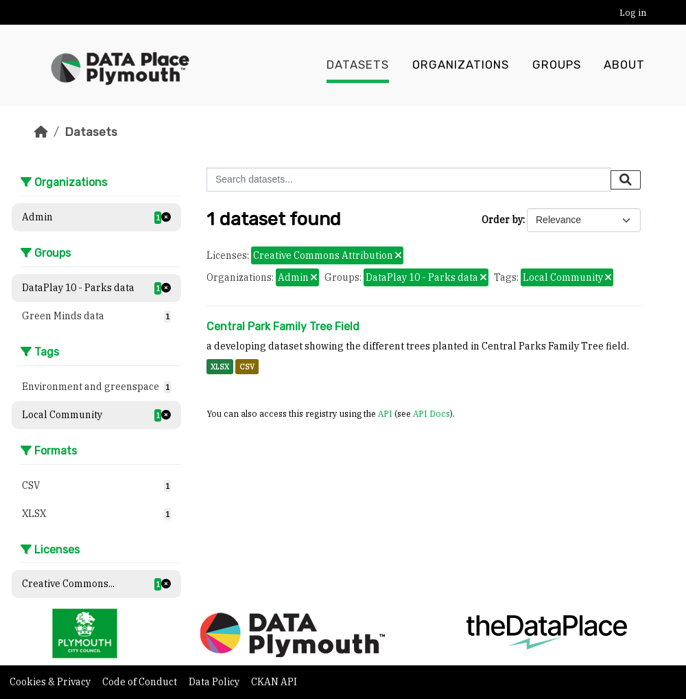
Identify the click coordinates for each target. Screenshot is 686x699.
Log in (632, 13)
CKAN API (274, 682)
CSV (247, 366)
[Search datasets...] (408, 180)
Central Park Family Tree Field (282, 326)
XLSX (220, 366)
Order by (502, 220)
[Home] (41, 132)
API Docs (431, 413)
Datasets (358, 65)
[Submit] (626, 180)
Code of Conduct (140, 682)
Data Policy (215, 682)
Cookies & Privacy (51, 682)
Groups (556, 65)
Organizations (460, 65)
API (385, 413)
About (624, 65)
